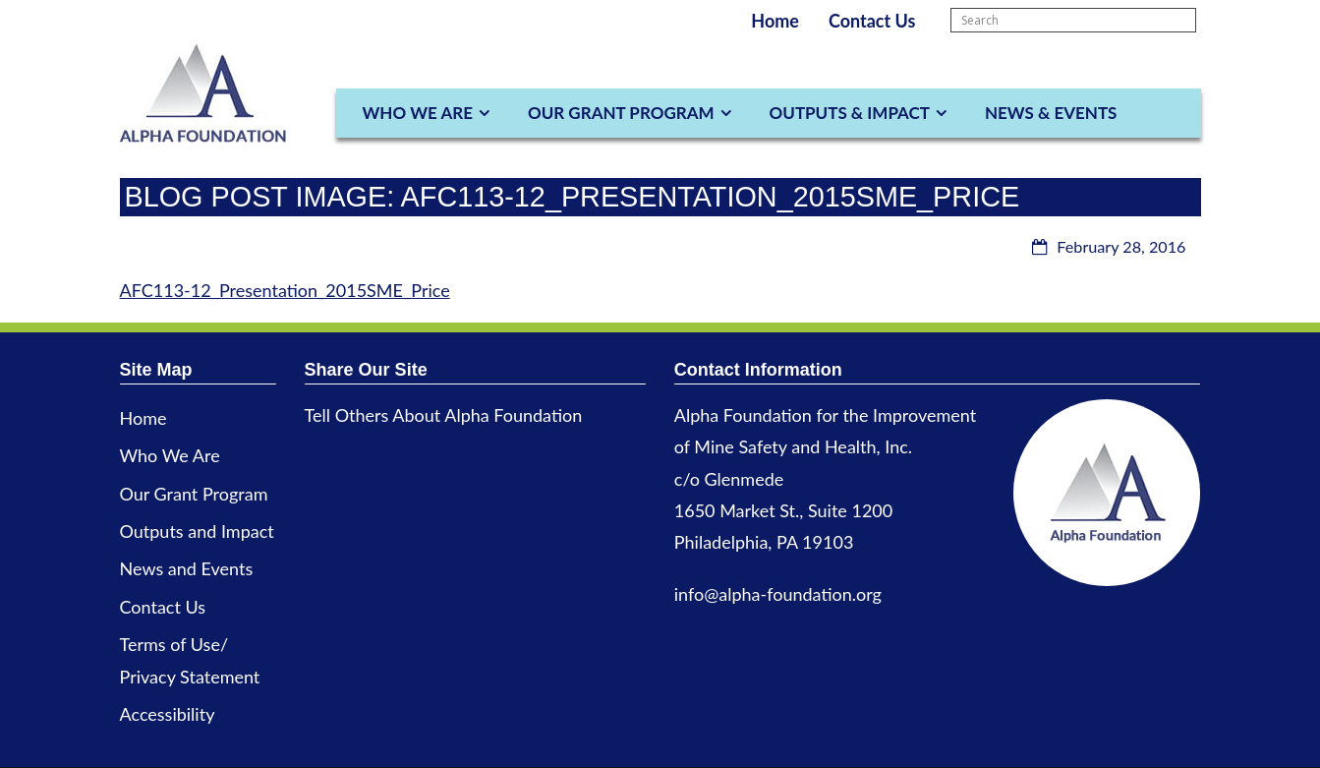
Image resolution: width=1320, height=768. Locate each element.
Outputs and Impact (197, 531)
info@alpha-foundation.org (778, 594)
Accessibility (167, 714)
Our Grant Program (621, 112)
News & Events (1051, 112)
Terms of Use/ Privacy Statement (190, 659)
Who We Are (418, 112)
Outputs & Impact (850, 112)
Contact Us (872, 20)
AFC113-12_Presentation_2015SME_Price (285, 290)
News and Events (187, 568)
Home (775, 20)
